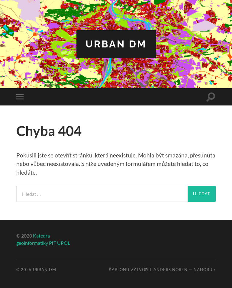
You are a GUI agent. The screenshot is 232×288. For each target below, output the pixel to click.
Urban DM (116, 44)
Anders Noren (170, 269)
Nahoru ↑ (205, 269)
